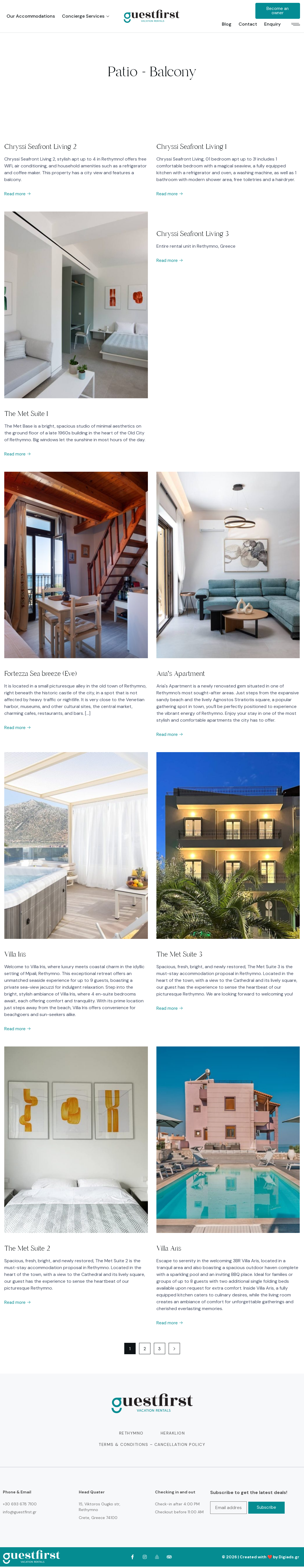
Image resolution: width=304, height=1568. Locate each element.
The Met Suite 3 (179, 955)
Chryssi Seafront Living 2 (40, 146)
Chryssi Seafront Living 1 (191, 146)
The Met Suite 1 (26, 413)
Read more (18, 194)
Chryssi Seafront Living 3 (192, 234)
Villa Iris (15, 955)
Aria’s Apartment (180, 674)
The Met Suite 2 (27, 1249)
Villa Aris (168, 1249)
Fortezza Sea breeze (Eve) (40, 674)
